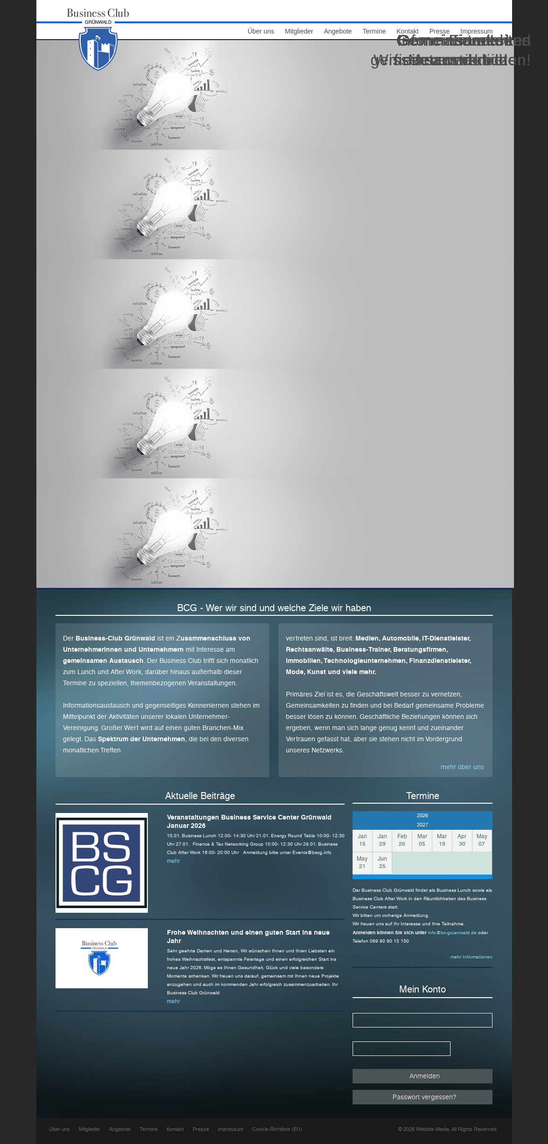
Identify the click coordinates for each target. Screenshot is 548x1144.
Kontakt (175, 1129)
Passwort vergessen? (424, 1097)
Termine (148, 1129)
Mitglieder (299, 31)
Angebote (338, 31)
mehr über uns (462, 767)
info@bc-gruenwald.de (453, 932)
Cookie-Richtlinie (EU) (277, 1129)
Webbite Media (432, 1129)
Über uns (261, 31)
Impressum (230, 1129)
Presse (201, 1129)
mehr (173, 861)
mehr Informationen (472, 956)
